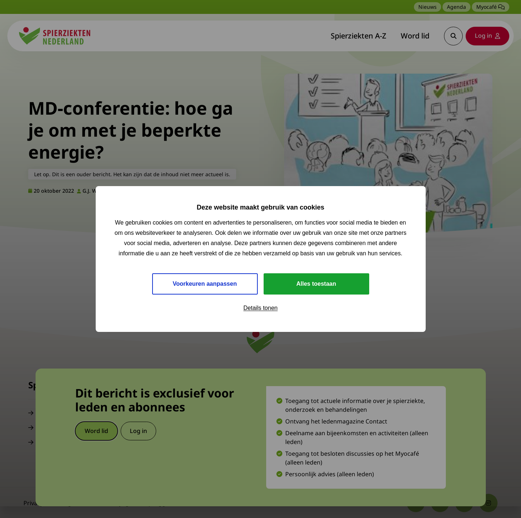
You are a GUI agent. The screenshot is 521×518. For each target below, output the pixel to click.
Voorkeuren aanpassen (205, 284)
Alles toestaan (316, 284)
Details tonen (260, 308)
